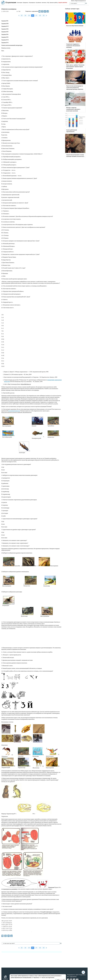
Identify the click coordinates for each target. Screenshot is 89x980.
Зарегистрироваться (80, 0)
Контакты (44, 2)
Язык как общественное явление (74, 25)
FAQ (48, 2)
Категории (19, 2)
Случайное (38, 2)
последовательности (14, 411)
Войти (72, 0)
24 (25, 15)
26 (32, 15)
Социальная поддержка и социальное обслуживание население (73, 45)
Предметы (25, 2)
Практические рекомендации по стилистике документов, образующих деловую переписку (74, 87)
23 (21, 15)
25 (29, 15)
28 (40, 15)
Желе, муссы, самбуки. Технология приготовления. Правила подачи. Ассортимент (75, 66)
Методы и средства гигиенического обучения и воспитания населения (73, 109)
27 (36, 15)
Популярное (32, 2)
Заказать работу (54, 2)
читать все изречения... (48, 977)
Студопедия (8, 3)
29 (43, 15)
